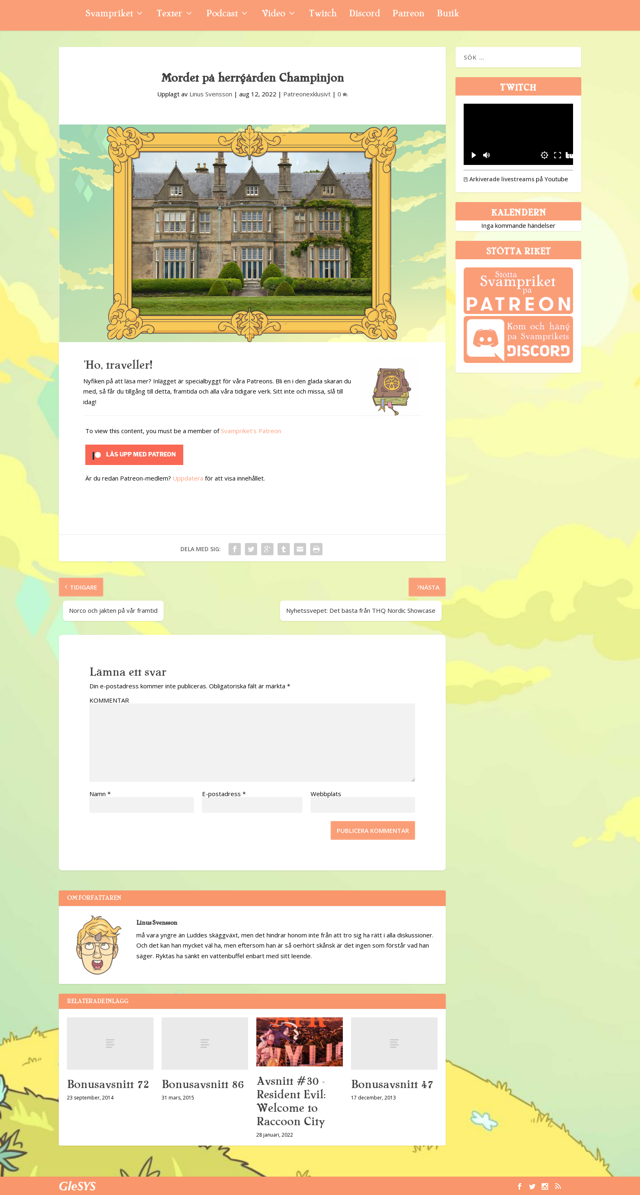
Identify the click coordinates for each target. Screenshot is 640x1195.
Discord (364, 14)
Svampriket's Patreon (251, 431)
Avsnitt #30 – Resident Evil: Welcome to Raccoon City (290, 1101)
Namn (100, 794)
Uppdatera (188, 478)
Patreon (408, 14)
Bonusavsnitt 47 (392, 1084)
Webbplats (326, 794)
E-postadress (224, 794)
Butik (448, 14)
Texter (169, 14)
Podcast (222, 14)
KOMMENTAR (109, 700)
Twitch (323, 14)
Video (273, 14)
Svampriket (109, 14)
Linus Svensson (210, 94)
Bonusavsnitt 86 (203, 1084)
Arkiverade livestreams (499, 179)
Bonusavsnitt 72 (108, 1084)
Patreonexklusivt (307, 94)
